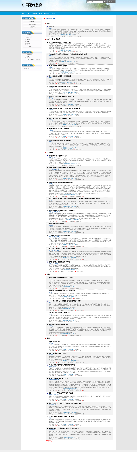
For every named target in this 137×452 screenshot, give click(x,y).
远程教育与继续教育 (54, 341)
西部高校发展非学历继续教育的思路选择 (60, 140)
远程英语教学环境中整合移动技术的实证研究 (61, 182)
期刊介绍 (28, 13)
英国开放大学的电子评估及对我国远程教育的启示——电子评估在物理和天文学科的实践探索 (74, 198)
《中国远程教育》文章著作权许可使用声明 (32, 59)
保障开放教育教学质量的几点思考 (58, 353)
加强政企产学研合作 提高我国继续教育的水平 (61, 96)
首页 (23, 13)
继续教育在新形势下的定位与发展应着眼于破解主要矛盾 (64, 108)
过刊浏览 (27, 41)
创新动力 (51, 27)
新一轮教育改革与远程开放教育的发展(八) (60, 42)
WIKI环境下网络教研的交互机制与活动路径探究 (62, 248)
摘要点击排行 (28, 34)
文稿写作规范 (28, 54)
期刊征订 (53, 13)
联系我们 (46, 13)
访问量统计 (28, 65)
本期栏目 (27, 39)
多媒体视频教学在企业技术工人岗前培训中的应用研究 (63, 428)
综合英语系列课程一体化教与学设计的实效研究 (62, 210)
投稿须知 (34, 13)
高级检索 (27, 44)
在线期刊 (27, 32)
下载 (73, 34)
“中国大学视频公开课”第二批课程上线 (59, 312)
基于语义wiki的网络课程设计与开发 (58, 378)
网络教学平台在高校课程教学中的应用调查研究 (62, 365)
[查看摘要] (63, 34)
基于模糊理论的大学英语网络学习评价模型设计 (62, 167)
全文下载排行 (28, 46)
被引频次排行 (28, 37)
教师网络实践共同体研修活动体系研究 (59, 262)
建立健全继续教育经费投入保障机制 (59, 128)
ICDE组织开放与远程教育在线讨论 (58, 324)
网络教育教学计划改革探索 (56, 223)
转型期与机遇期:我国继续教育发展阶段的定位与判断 (63, 86)
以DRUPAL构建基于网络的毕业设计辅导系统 (61, 416)
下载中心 (27, 52)
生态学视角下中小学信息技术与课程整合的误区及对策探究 (65, 403)
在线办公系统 (29, 18)
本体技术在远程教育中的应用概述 (58, 156)
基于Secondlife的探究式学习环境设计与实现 (61, 393)
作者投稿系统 (32, 27)
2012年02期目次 (50, 18)
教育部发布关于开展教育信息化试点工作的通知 (62, 277)
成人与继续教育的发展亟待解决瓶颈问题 (60, 76)
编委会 (40, 13)
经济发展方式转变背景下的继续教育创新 (60, 118)
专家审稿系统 (32, 21)
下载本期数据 (49, 441)
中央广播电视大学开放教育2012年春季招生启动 (62, 290)
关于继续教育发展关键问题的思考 (58, 66)
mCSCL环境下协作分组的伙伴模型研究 (59, 235)
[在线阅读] (68, 34)
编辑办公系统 (32, 24)
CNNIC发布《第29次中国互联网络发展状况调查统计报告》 (65, 301)
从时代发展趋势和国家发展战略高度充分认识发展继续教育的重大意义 (68, 54)
